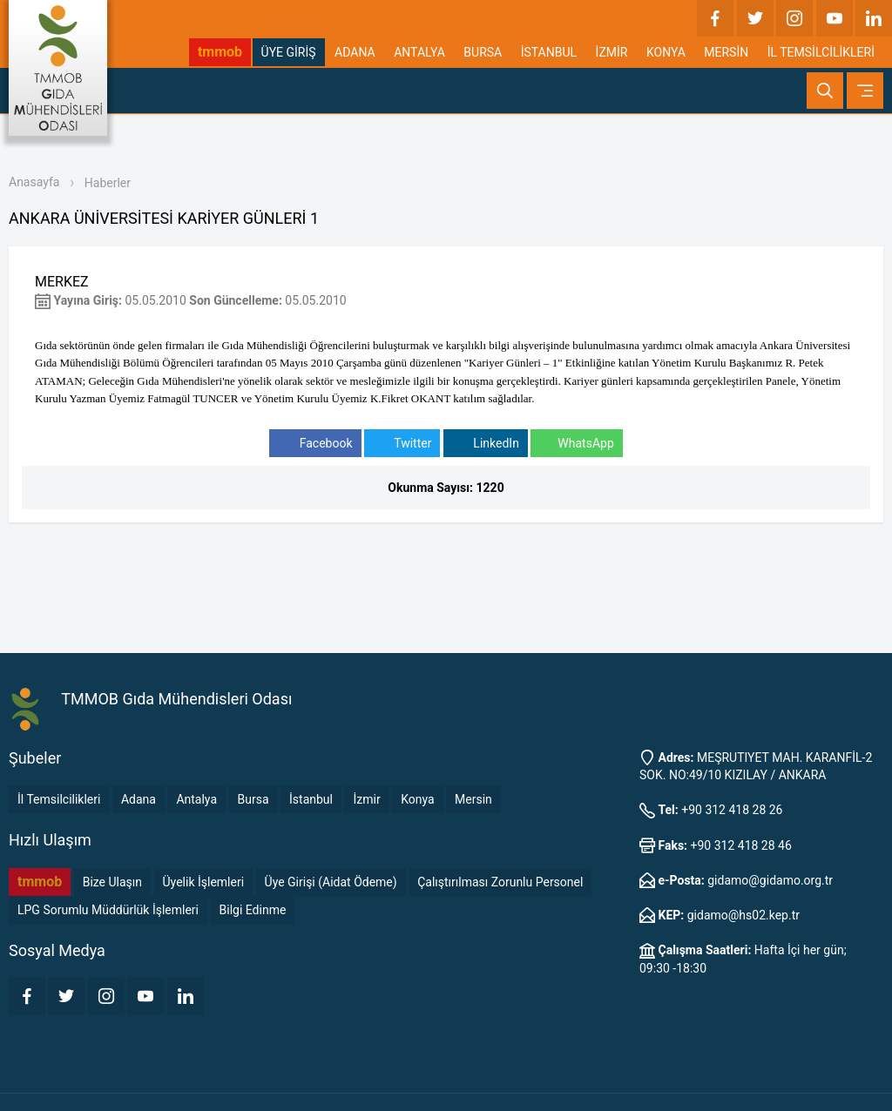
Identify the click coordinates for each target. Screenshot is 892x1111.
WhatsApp (576, 443)
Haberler (107, 183)
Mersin (473, 799)
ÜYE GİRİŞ (288, 52)
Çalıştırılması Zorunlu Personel (500, 882)
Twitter (402, 443)
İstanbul (311, 799)
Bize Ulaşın (112, 882)
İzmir (366, 799)
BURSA (482, 52)
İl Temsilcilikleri (58, 799)
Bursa (253, 799)
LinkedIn (485, 443)
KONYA (666, 52)
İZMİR (612, 52)
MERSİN (726, 52)
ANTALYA (419, 52)
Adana (138, 799)
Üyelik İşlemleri (204, 882)
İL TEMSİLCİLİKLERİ (821, 52)
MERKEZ (62, 281)
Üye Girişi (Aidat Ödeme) (331, 882)
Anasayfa (34, 182)
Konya (417, 799)
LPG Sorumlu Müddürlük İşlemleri (108, 910)
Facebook (315, 443)
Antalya (196, 799)
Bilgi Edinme (253, 910)
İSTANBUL (549, 52)
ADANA (354, 52)
